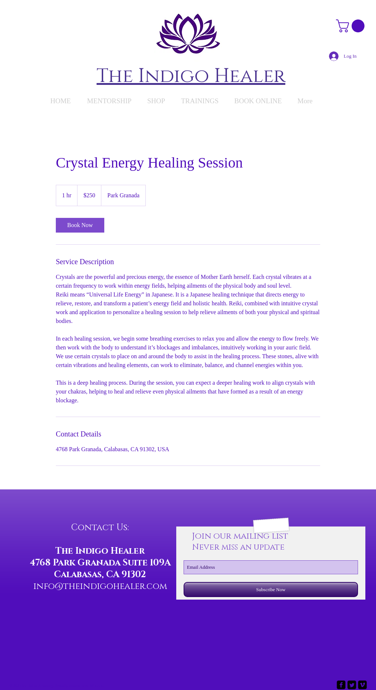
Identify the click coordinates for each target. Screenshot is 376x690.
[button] (352, 25)
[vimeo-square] (362, 684)
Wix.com (97, 685)
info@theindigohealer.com (100, 586)
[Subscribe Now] (271, 589)
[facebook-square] (341, 684)
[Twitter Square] (351, 684)
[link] (80, 225)
